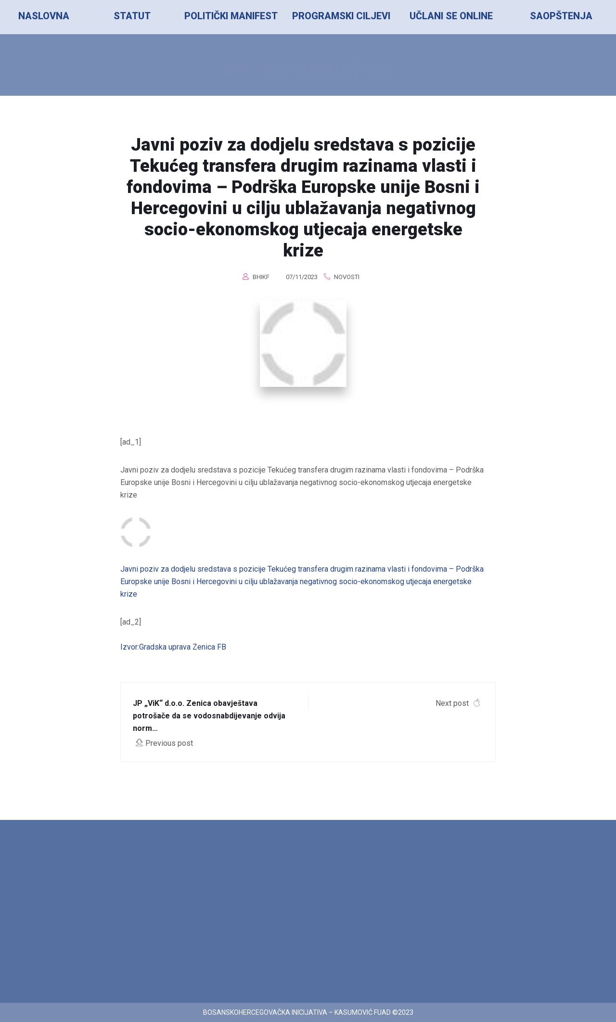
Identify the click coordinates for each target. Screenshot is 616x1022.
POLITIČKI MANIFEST (231, 16)
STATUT (132, 16)
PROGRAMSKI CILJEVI (341, 16)
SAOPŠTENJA (561, 16)
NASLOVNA (43, 16)
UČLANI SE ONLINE (451, 16)
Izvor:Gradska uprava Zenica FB (173, 647)
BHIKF (261, 277)
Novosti (346, 277)
